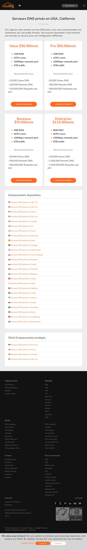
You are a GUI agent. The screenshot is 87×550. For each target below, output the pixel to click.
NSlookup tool (49, 495)
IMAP (47, 417)
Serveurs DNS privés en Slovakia (22, 259)
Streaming (48, 414)
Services (7, 420)
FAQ (46, 471)
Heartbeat (48, 403)
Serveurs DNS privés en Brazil (21, 312)
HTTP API (48, 474)
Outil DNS (48, 486)
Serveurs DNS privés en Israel (21, 283)
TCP (46, 394)
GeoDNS (8, 391)
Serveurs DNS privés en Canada (22, 221)
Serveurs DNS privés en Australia (23, 307)
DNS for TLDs (49, 445)
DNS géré (8, 433)
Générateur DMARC (51, 492)
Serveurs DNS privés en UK (20, 226)
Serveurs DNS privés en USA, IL (22, 211)
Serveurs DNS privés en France (22, 231)
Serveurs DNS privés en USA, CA (23, 207)
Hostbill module (50, 480)
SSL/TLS (48, 406)
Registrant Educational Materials (15, 510)
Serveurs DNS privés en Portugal (23, 245)
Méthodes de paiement (52, 483)
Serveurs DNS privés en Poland (22, 264)
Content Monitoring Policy (15, 530)
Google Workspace (11, 439)
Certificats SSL (9, 442)
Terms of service (11, 528)
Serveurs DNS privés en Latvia (22, 293)
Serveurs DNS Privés (52, 442)
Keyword (48, 400)
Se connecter (70, 6)
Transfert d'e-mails (51, 436)
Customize (58, 543)
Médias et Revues (10, 471)
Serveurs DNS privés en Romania (23, 269)
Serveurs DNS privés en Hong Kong (24, 317)
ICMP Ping (48, 397)
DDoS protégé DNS (11, 388)
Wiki (46, 462)
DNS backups (49, 430)
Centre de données (11, 468)
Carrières (8, 477)
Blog (46, 459)
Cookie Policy (40, 528)
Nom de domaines (51, 439)
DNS (46, 385)
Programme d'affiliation (12, 502)
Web (46, 388)
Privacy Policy (26, 528)
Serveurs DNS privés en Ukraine (22, 297)
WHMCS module (50, 477)
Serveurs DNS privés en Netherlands (24, 250)
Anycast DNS (49, 433)
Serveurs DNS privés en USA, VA (23, 216)
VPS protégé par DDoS (12, 448)
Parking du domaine (11, 445)
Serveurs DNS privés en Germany (23, 235)
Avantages (48, 468)
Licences (32, 530)
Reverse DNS (9, 427)
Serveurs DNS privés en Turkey (22, 278)
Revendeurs (9, 505)
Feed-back (8, 474)
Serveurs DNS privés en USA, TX (22, 202)
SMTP (47, 411)
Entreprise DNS (10, 394)
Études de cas (49, 465)
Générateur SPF (50, 489)
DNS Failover (9, 430)
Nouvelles (8, 462)
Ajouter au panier (24, 104)
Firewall (47, 409)
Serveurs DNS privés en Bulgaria (22, 274)
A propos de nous (10, 459)
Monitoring (48, 381)
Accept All (43, 543)
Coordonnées (9, 465)
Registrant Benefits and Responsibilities (18, 513)
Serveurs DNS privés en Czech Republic (25, 255)
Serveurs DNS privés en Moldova (23, 288)
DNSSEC (48, 427)
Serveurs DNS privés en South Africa (24, 321)
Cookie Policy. (28, 543)
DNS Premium (9, 385)
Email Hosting (49, 448)
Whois (7, 516)
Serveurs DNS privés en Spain (21, 240)
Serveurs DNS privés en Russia (22, 302)
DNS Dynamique (10, 424)
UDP (46, 391)
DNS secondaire (50, 424)
